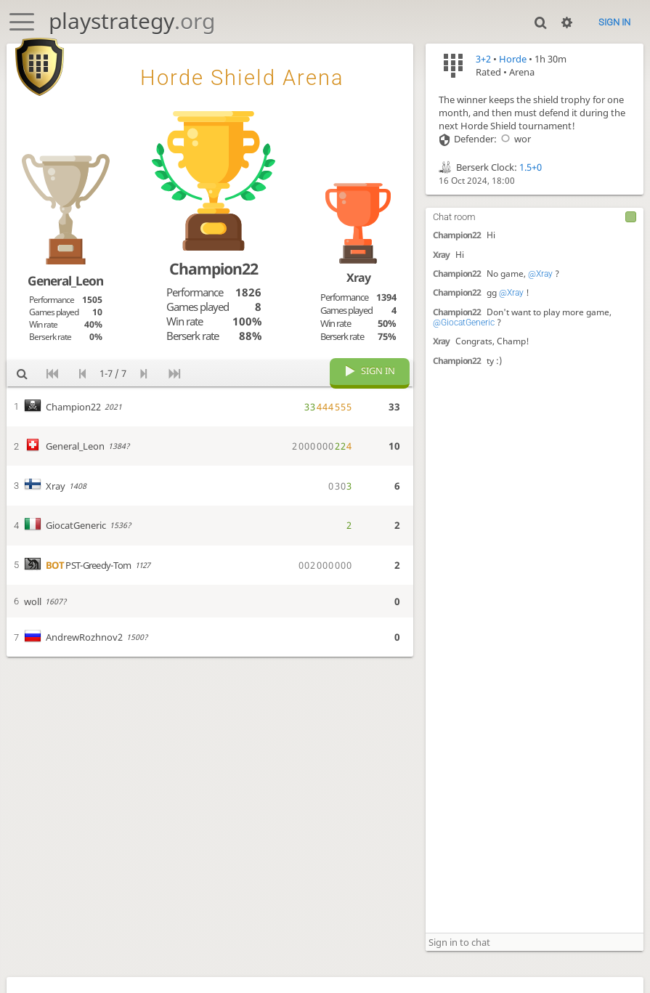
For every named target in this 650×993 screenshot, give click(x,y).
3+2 (483, 58)
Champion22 (457, 235)
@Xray (540, 274)
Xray (441, 254)
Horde (513, 58)
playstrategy (132, 21)
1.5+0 (530, 167)
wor (514, 138)
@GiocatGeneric (464, 322)
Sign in (614, 22)
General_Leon (65, 280)
